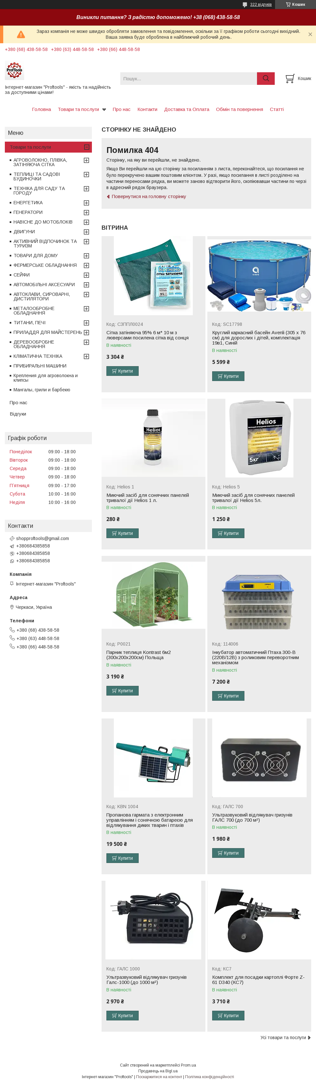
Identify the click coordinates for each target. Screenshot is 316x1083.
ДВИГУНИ (24, 231)
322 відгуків (261, 4)
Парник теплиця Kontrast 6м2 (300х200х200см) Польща (138, 655)
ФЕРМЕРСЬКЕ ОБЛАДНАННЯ (45, 265)
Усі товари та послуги (283, 1037)
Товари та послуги (78, 109)
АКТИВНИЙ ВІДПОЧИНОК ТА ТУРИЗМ (45, 243)
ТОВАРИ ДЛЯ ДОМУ (36, 255)
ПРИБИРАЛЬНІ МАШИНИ (40, 365)
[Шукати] (266, 78)
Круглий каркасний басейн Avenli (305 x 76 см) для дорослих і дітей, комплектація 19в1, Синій (258, 338)
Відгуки (18, 413)
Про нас (122, 109)
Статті (277, 109)
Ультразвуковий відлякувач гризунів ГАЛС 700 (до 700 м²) (252, 817)
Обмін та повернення (239, 109)
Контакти (147, 109)
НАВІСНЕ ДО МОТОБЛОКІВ (43, 222)
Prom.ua (188, 1065)
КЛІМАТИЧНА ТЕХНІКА (38, 356)
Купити (125, 371)
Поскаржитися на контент (159, 1077)
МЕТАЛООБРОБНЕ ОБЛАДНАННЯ (34, 311)
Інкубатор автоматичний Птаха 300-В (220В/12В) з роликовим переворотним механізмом (255, 657)
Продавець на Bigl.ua (158, 1071)
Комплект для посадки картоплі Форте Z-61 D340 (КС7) (258, 980)
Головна (41, 109)
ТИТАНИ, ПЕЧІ (29, 322)
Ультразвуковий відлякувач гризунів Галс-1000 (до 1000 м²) (146, 980)
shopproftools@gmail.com (42, 538)
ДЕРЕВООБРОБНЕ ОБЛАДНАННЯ (34, 344)
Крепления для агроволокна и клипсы (46, 378)
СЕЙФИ (22, 274)
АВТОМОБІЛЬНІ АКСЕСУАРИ (44, 284)
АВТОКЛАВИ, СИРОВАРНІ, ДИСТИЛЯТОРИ (42, 296)
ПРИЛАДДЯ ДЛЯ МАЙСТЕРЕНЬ (48, 332)
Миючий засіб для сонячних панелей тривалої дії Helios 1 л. (147, 498)
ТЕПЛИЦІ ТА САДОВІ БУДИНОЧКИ (37, 176)
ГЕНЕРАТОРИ (28, 212)
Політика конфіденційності (209, 1077)
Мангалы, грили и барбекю (42, 389)
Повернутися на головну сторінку (149, 196)
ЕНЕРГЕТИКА (28, 202)
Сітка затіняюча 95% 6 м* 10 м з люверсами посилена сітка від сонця (147, 335)
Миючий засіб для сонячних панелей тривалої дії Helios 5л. (253, 498)
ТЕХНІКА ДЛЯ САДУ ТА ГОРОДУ (39, 191)
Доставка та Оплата (186, 109)
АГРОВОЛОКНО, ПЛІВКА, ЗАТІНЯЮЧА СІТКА (40, 162)
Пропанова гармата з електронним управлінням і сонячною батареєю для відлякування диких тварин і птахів (149, 820)
